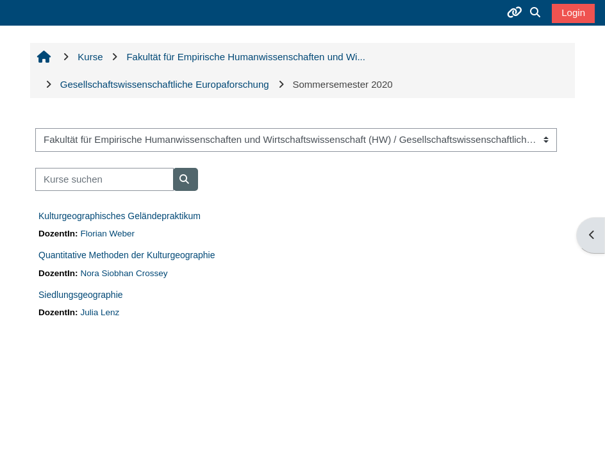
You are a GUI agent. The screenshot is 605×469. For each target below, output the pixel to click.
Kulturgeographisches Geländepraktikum (119, 216)
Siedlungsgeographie (80, 295)
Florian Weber (107, 233)
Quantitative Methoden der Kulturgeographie (126, 255)
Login (573, 12)
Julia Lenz (99, 312)
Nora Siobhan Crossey (123, 273)
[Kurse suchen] (104, 180)
